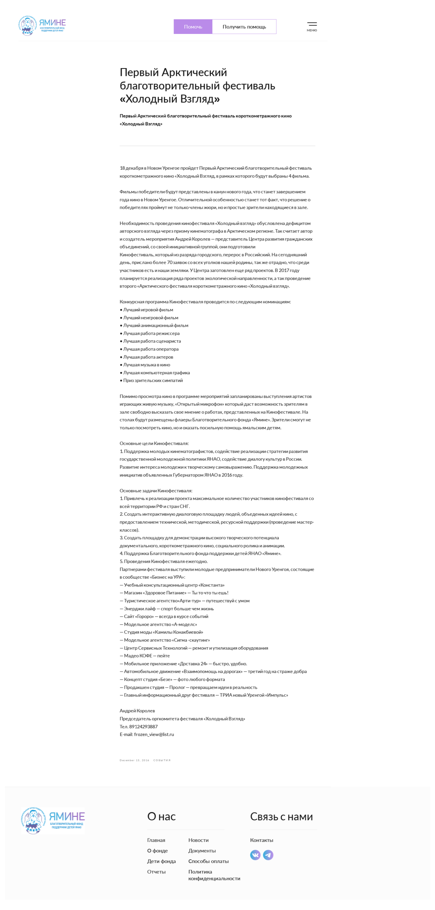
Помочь (193, 39)
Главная (158, 829)
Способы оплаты (209, 850)
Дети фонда (163, 850)
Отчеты (158, 860)
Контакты (260, 829)
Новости (199, 829)
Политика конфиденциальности (214, 863)
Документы (202, 839)
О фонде (159, 839)
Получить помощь (244, 39)
